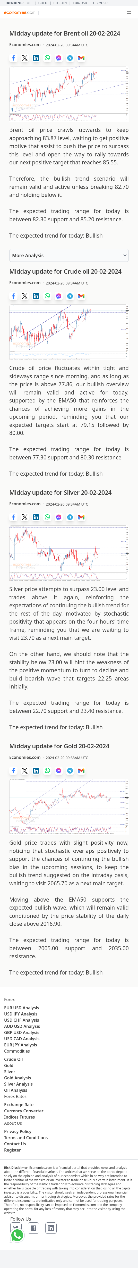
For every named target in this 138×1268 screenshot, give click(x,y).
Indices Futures (19, 1117)
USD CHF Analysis (21, 1020)
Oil (29, 3)
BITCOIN (60, 3)
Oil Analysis (15, 1090)
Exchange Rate (18, 1104)
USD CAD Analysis (21, 1039)
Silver (9, 1071)
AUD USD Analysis (22, 1026)
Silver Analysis (18, 1084)
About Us (13, 1123)
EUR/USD (80, 3)
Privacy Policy (17, 1131)
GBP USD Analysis (21, 1032)
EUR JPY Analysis (20, 1045)
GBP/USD (100, 3)
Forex (9, 999)
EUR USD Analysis (21, 1008)
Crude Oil (13, 1059)
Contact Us (15, 1144)
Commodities (17, 1051)
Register (12, 1150)
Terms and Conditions (26, 1137)
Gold (43, 3)
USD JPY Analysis (20, 1014)
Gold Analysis (17, 1078)
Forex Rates (15, 1096)
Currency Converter (24, 1111)
